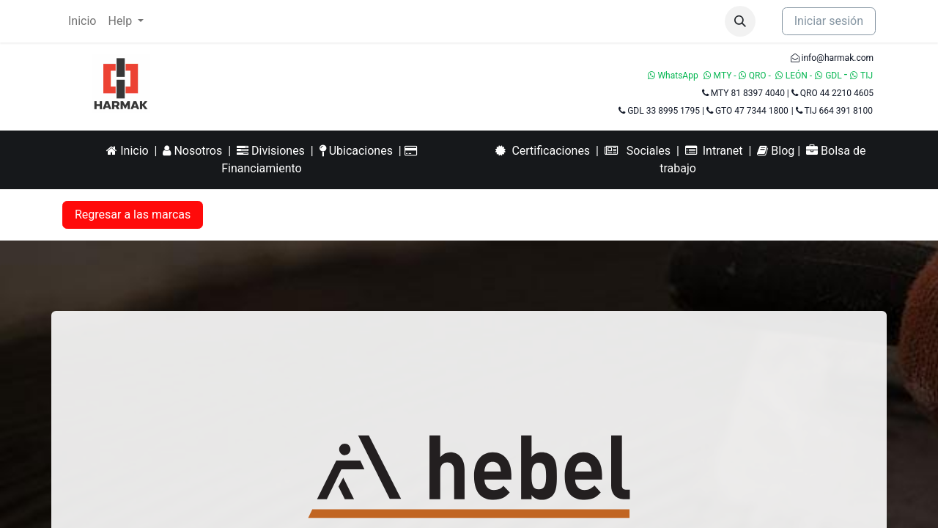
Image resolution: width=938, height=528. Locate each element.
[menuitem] (82, 21)
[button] (740, 21)
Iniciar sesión (828, 21)
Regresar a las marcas (133, 214)
